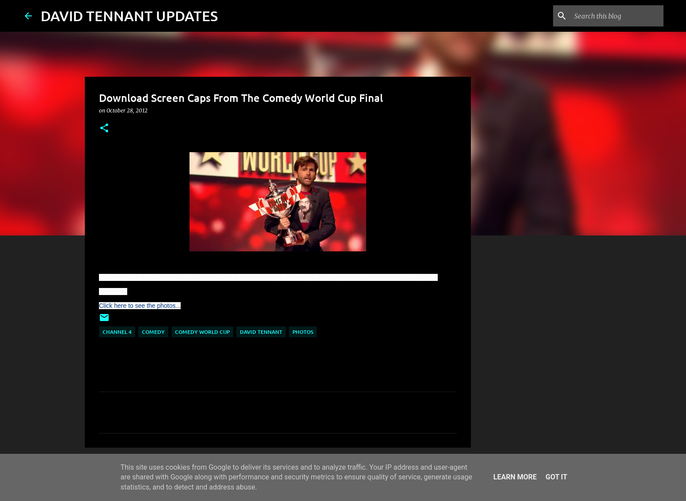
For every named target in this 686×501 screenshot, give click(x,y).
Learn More (515, 477)
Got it (556, 477)
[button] (104, 129)
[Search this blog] (617, 15)
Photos (302, 332)
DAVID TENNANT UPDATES (129, 15)
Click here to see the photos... (140, 305)
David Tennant (261, 332)
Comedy (153, 332)
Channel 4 (117, 332)
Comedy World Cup (202, 332)
